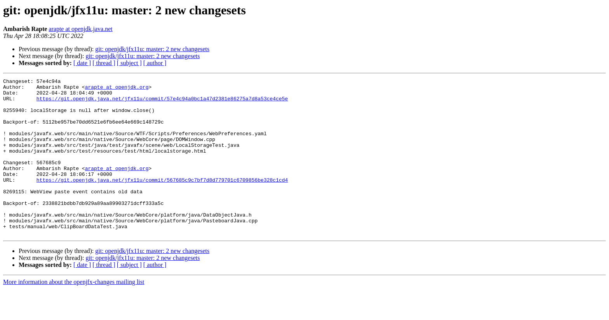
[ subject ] (129, 63)
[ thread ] (103, 63)
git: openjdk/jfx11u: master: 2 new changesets (152, 49)
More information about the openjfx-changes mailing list (73, 313)
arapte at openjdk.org (117, 89)
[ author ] (155, 63)
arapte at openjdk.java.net (80, 29)
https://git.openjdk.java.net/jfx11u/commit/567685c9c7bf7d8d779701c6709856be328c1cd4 (162, 200)
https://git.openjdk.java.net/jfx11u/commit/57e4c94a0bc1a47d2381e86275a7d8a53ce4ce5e (162, 103)
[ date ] (82, 63)
